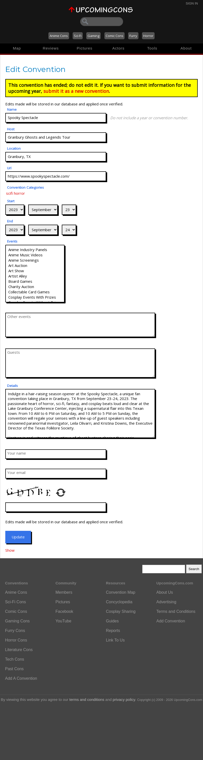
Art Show (35, 270)
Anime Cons (59, 35)
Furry (133, 35)
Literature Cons (19, 650)
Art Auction (35, 265)
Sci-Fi (77, 35)
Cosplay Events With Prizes (35, 297)
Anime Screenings (35, 260)
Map (17, 48)
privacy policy (124, 699)
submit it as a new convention (76, 91)
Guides (112, 621)
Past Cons (14, 669)
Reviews (51, 48)
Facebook (64, 611)
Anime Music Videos (35, 255)
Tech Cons (14, 659)
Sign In (192, 3)
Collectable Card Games (35, 292)
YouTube (63, 621)
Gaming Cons (17, 621)
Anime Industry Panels (35, 249)
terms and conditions (86, 699)
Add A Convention (21, 678)
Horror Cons (16, 640)
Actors (118, 48)
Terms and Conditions (175, 611)
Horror (148, 35)
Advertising (166, 602)
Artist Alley (35, 276)
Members (63, 592)
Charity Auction (35, 286)
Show (10, 550)
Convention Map (120, 592)
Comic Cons (114, 35)
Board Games (35, 281)
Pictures (84, 48)
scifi (9, 193)
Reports (113, 630)
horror (19, 193)
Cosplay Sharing (120, 611)
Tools (152, 48)
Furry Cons (15, 630)
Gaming (93, 35)
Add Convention (170, 621)
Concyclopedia (119, 602)
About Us (164, 592)
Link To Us (115, 640)
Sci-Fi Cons (15, 602)
